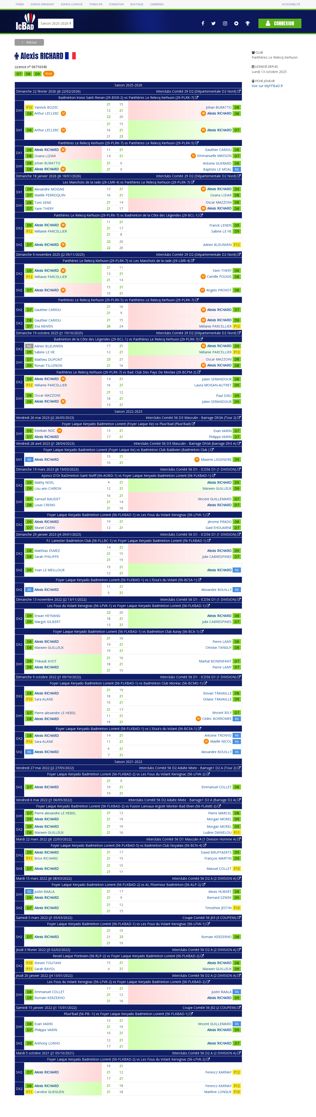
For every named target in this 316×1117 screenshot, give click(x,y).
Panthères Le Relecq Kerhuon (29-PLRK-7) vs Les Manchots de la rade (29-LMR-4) (128, 260)
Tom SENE (42, 202)
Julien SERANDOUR (217, 379)
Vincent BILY (222, 712)
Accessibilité (291, 4)
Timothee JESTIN (218, 908)
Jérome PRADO (220, 521)
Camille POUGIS (219, 276)
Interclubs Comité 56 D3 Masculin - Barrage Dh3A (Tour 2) (193, 417)
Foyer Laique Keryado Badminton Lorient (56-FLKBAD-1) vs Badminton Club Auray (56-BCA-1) (128, 631)
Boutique (137, 4)
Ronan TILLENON (48, 365)
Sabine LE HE (221, 231)
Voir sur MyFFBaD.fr (267, 85)
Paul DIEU (224, 395)
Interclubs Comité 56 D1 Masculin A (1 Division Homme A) (193, 839)
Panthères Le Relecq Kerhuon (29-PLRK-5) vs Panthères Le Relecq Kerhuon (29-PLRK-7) (128, 300)
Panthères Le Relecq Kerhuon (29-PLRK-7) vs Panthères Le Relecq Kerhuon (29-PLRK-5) (128, 143)
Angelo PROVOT (219, 290)
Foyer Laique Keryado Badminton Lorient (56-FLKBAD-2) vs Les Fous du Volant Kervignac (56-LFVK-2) (128, 774)
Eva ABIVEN (43, 326)
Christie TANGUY (219, 647)
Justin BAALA (44, 891)
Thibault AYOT (45, 661)
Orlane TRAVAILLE (217, 699)
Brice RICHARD (46, 858)
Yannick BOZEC (46, 107)
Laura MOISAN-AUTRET (213, 385)
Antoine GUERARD (217, 163)
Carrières (157, 4)
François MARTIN (218, 858)
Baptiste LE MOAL (217, 169)
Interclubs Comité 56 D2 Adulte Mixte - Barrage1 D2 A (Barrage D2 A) (184, 800)
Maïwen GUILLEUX (217, 488)
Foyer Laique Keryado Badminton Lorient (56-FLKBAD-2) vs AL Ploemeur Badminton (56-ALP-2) (128, 884)
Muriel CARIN (44, 527)
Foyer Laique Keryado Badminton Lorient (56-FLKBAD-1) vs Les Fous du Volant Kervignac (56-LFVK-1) (128, 514)
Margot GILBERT (47, 621)
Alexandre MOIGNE (49, 189)
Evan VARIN (222, 430)
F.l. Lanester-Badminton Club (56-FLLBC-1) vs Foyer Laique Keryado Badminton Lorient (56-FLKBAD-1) (128, 540)
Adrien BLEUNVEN (217, 244)
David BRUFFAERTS (216, 852)
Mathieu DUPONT (48, 359)
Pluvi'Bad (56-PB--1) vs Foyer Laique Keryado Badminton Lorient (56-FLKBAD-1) (128, 1013)
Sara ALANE (43, 699)
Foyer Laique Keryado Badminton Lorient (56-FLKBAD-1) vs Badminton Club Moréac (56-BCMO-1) (128, 683)
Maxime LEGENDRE (216, 459)
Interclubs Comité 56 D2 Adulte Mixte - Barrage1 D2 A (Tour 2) (190, 768)
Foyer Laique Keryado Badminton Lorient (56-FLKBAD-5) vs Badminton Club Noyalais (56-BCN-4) (128, 845)
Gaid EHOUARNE (219, 527)
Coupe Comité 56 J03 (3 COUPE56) (212, 917)
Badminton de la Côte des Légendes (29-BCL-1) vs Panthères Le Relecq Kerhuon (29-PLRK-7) (128, 339)
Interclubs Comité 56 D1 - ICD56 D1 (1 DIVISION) (200, 469)
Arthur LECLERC (46, 113)
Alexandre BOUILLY (216, 589)
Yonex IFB (95, 4)
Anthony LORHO (47, 1043)
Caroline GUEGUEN (49, 1091)
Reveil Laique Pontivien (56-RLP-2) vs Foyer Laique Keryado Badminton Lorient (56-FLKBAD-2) (128, 956)
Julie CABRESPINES (217, 556)
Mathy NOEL (44, 482)
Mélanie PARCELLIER (50, 231)
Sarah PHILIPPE (46, 556)
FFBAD (20, 4)
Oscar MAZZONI (219, 202)
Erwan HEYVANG (47, 615)
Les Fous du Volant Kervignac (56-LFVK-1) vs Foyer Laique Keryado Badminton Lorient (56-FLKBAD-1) (128, 605)
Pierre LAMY (222, 641)
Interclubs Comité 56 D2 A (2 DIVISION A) (206, 878)
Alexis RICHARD (219, 113)
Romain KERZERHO (216, 936)
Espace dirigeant (42, 4)
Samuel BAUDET (47, 499)
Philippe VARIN (220, 436)
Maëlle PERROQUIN (49, 195)
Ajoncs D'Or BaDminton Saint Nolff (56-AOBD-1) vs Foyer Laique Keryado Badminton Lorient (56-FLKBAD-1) (128, 475)
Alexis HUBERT (220, 891)
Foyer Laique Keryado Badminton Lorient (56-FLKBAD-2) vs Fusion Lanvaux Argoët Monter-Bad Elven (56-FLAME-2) (128, 806)
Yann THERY (44, 208)
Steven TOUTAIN (47, 963)
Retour (31, 42)
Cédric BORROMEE (217, 718)
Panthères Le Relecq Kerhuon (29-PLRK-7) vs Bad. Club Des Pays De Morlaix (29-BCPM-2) (128, 372)
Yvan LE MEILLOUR (49, 570)
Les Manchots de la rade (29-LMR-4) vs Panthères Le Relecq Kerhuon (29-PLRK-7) (128, 182)
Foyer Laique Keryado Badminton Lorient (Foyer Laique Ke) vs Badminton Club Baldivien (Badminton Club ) (128, 449)
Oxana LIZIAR (45, 156)
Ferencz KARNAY (218, 1072)
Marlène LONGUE (218, 1091)
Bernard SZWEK (219, 897)
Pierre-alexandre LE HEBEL (55, 713)
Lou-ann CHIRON (47, 488)
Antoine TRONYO (218, 735)
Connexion (280, 23)
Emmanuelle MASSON (214, 155)
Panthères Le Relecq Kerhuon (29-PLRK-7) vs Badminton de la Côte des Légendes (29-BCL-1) (128, 215)
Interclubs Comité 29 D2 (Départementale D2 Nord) (198, 91)
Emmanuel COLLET (217, 787)
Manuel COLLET (219, 868)
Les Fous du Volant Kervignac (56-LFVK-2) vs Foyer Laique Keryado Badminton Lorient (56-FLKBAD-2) (128, 981)
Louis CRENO (44, 505)
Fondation (116, 4)
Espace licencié (71, 4)
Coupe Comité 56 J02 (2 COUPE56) (212, 1007)
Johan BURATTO (219, 107)
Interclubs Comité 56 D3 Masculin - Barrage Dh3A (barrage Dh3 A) (187, 443)
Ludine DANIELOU (217, 832)
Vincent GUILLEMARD (215, 499)
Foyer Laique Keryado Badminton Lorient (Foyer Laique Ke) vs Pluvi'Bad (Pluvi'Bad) (128, 424)
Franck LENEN (220, 225)
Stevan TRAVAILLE (217, 693)
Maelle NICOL (221, 741)
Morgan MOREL (219, 819)
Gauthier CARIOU (218, 149)
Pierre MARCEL (220, 813)
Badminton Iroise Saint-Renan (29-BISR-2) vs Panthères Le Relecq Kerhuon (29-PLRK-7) (128, 97)
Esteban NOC (44, 430)
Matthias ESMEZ (47, 550)
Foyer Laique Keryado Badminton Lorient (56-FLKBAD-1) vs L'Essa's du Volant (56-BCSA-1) (128, 580)
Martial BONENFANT (215, 661)
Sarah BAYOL (44, 969)
